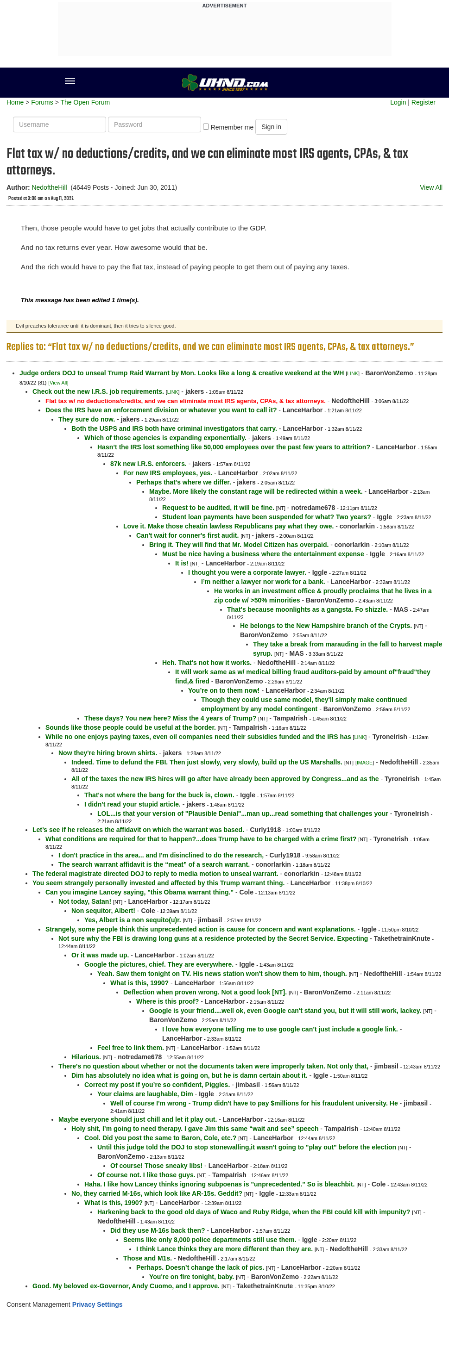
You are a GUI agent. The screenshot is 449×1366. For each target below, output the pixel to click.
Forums (42, 102)
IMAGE (365, 762)
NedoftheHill (49, 187)
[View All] (58, 382)
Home (15, 102)
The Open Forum (85, 102)
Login (398, 102)
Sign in (271, 126)
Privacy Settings (97, 1304)
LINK (352, 373)
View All (431, 187)
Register (423, 102)
